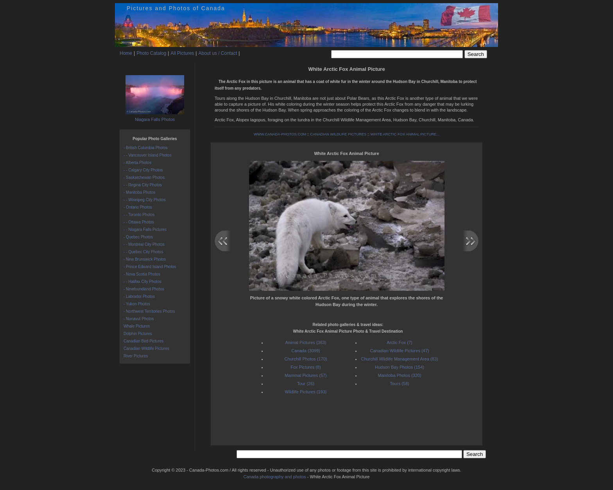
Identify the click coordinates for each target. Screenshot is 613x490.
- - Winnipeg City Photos (145, 200)
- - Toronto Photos (139, 215)
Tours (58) (399, 383)
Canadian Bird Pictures (143, 341)
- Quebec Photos (138, 237)
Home (126, 53)
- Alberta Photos (137, 162)
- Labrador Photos (139, 296)
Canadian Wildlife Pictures (146, 348)
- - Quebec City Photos (143, 252)
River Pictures (136, 356)
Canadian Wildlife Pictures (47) (399, 350)
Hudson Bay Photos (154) (399, 367)
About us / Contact (217, 53)
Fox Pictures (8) (305, 367)
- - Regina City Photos (143, 185)
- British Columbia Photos (146, 148)
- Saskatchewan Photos (144, 177)
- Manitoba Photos (139, 192)
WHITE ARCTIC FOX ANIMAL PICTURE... (404, 134)
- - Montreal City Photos (144, 244)
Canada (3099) (305, 350)
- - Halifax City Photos (142, 281)
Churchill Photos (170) (306, 359)
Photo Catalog (151, 53)
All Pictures (182, 53)
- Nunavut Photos (139, 319)
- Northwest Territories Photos (149, 311)
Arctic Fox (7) (399, 342)
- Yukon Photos (137, 304)
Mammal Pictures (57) (306, 375)
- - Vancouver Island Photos (148, 155)
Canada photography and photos (275, 476)
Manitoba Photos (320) (399, 375)
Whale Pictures (137, 326)
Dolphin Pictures (138, 333)
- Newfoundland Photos (144, 289)
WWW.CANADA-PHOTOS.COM (280, 134)
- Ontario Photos (138, 207)
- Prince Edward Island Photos (150, 267)
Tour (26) (305, 383)
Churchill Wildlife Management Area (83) (399, 359)
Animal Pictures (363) (305, 342)
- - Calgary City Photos (143, 170)
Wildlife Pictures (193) (306, 391)
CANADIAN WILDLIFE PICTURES (338, 134)
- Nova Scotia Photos (142, 274)
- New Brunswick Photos (145, 259)
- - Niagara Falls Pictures (145, 229)
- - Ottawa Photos (139, 222)
